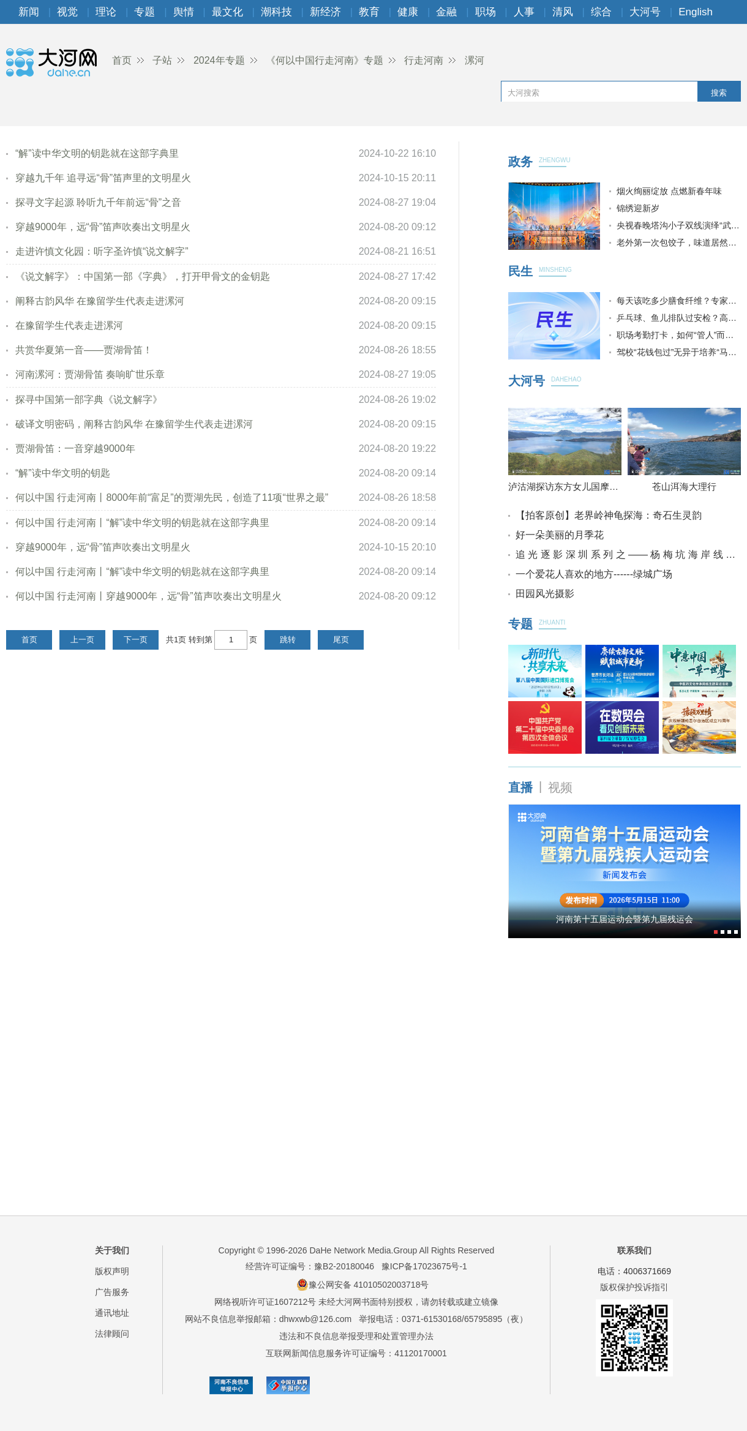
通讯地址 (112, 1313)
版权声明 (112, 1271)
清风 (562, 12)
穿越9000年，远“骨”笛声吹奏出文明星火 (102, 227)
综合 (601, 12)
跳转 (288, 639)
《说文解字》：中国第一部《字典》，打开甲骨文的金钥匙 (142, 276)
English (695, 12)
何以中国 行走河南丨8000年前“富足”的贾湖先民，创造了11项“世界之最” (171, 497)
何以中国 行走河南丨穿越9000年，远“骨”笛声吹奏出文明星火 (148, 596)
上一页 (82, 639)
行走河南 (423, 60)
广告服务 (112, 1292)
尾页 (341, 639)
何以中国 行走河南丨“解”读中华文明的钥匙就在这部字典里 (142, 522)
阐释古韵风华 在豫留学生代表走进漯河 (99, 301)
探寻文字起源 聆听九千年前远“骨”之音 (98, 202)
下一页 (136, 639)
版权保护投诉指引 (634, 1287)
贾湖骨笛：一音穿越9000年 (75, 448)
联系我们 (634, 1250)
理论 (106, 12)
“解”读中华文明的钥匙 (62, 473)
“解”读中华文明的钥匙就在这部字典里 (97, 153)
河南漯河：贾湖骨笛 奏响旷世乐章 (90, 374)
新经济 (325, 12)
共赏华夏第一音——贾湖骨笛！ (83, 350)
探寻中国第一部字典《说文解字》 (88, 399)
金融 (446, 12)
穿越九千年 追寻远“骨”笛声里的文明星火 (103, 178)
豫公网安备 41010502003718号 (362, 1285)
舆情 (183, 12)
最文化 (227, 12)
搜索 (719, 92)
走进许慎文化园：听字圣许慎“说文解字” (102, 251)
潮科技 (276, 12)
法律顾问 (112, 1334)
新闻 (28, 12)
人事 (524, 12)
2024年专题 (219, 60)
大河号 (645, 12)
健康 (407, 12)
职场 (485, 12)
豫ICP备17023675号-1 (424, 1266)
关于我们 (112, 1250)
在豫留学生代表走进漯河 (69, 325)
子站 (162, 60)
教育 (369, 12)
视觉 (67, 12)
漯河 (474, 60)
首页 (122, 60)
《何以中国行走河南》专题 (324, 60)
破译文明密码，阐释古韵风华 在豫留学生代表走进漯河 (134, 424)
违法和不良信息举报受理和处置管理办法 (356, 1336)
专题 (144, 12)
